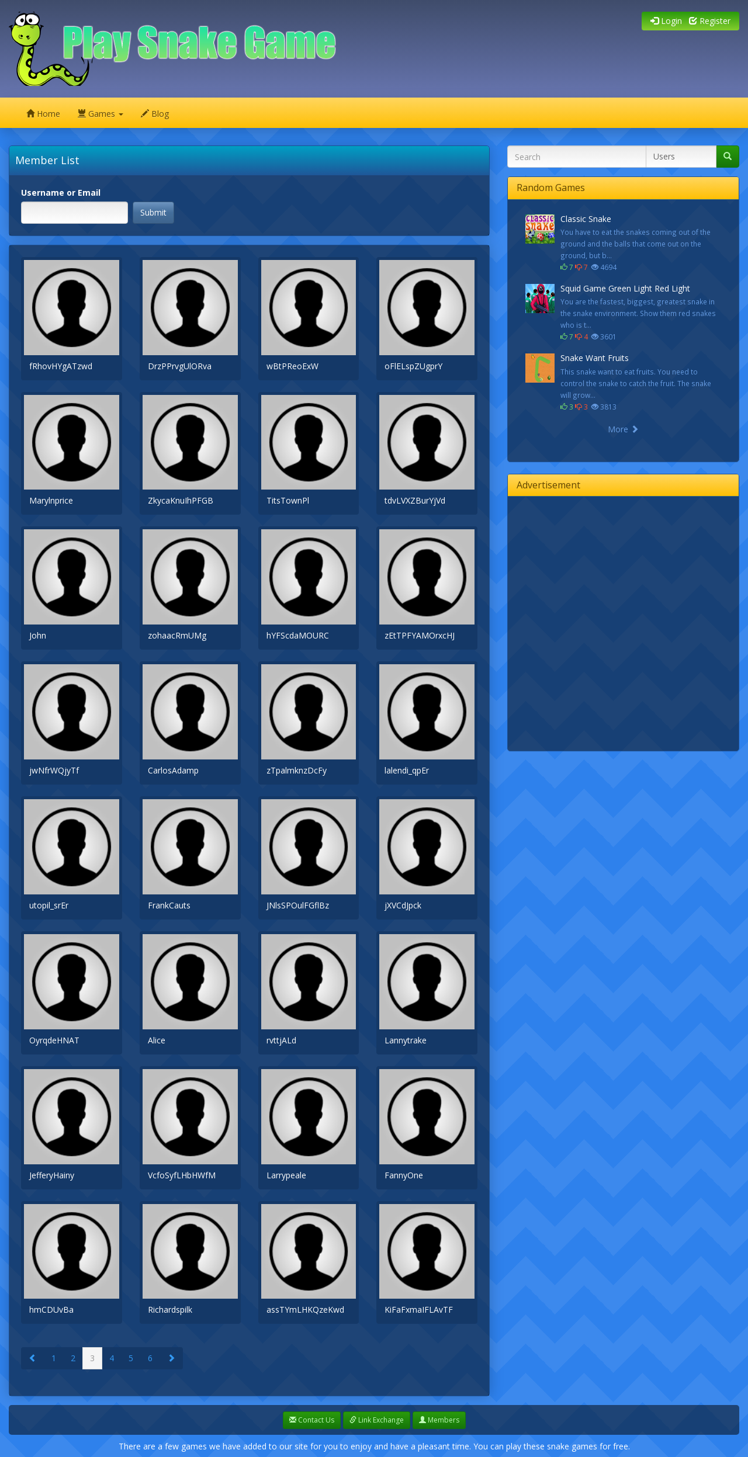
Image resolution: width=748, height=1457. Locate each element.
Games (100, 113)
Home (43, 113)
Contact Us (311, 1420)
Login (666, 20)
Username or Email (61, 192)
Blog (155, 113)
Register (709, 20)
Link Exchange (376, 1420)
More (623, 429)
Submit (153, 212)
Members (439, 1420)
